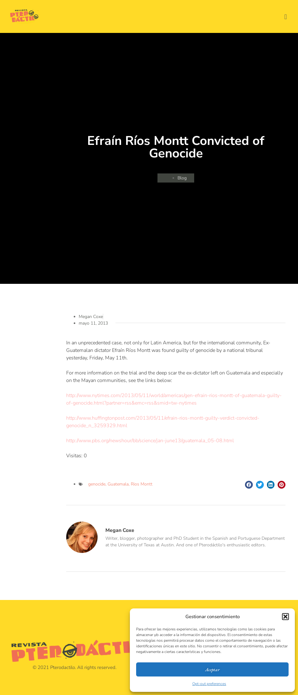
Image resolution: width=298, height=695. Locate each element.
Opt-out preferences (209, 683)
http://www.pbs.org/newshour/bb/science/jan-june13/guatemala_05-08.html (150, 440)
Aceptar (212, 669)
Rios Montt (141, 484)
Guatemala (118, 484)
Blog (182, 178)
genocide (96, 484)
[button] (285, 616)
